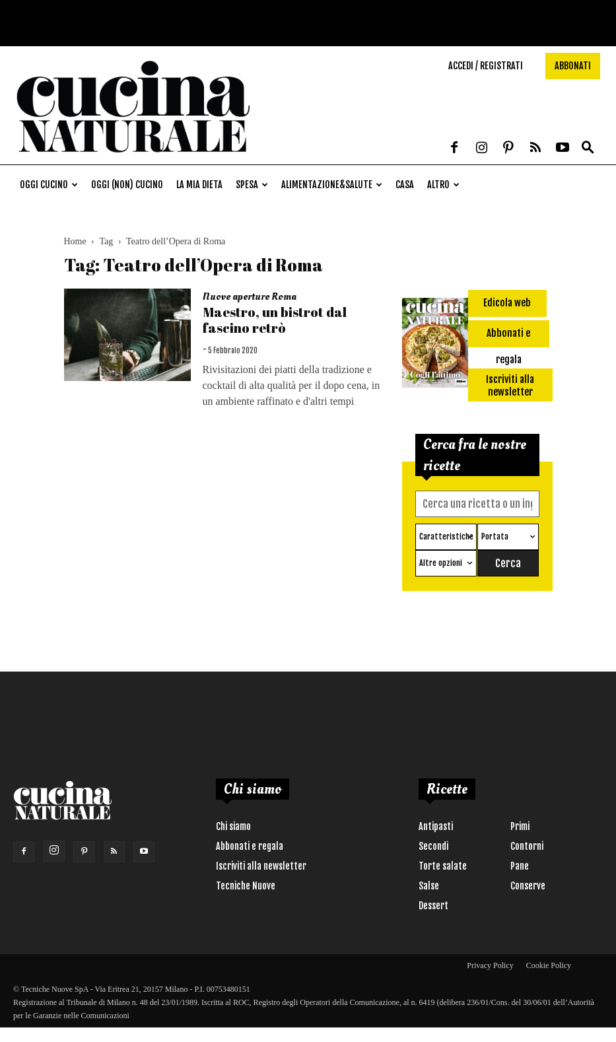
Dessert (433, 905)
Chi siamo (233, 826)
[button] (587, 147)
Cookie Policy (548, 965)
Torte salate (443, 866)
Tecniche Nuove (245, 885)
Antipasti (436, 826)
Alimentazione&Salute (331, 184)
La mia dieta (199, 184)
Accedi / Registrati (485, 65)
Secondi (433, 846)
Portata (494, 536)
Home (75, 241)
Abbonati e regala (249, 846)
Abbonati (573, 65)
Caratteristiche (446, 536)
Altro (443, 184)
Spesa (252, 184)
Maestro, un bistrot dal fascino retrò (275, 320)
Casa (404, 184)
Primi (520, 826)
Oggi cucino (49, 184)
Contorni (526, 846)
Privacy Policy (490, 965)
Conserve (527, 885)
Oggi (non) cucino (127, 184)
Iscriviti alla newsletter (261, 866)
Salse (429, 885)
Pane (519, 866)
